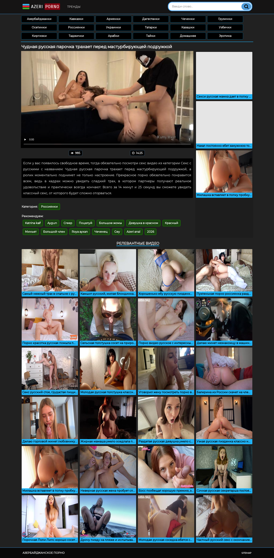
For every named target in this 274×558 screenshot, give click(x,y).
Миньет (30, 231)
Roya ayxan (80, 231)
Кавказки (76, 19)
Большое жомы (110, 223)
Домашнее (188, 36)
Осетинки (39, 27)
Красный (171, 223)
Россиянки (76, 27)
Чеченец (101, 231)
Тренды (73, 6)
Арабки (113, 36)
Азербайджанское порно (44, 552)
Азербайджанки (39, 19)
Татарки (151, 27)
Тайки (150, 36)
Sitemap (246, 552)
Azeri (41, 6)
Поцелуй (85, 223)
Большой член (54, 231)
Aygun (52, 223)
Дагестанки (151, 19)
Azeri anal (133, 231)
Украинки (113, 27)
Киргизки (39, 36)
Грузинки (225, 19)
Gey (117, 231)
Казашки (187, 27)
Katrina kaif (33, 223)
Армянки (113, 19)
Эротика (225, 36)
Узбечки (225, 27)
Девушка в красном (143, 223)
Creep (68, 223)
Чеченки (188, 19)
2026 (150, 231)
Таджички (76, 36)
